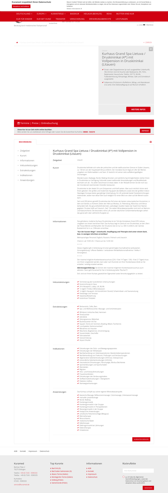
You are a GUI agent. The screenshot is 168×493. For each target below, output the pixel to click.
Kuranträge (58, 31)
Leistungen (122, 36)
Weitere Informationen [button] (74, 9)
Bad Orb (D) (56, 468)
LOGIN (140, 25)
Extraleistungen (27, 170)
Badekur (74, 31)
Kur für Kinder (24, 36)
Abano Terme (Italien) (60, 474)
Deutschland (24, 31)
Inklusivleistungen (29, 165)
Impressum (33, 451)
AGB (15, 451)
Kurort (23, 155)
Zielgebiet (25, 150)
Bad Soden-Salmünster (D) (62, 471)
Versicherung (77, 36)
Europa (41, 31)
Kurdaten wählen (141, 439)
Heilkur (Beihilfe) (93, 31)
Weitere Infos (138, 109)
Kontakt (23, 451)
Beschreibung (25, 142)
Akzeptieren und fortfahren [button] (21, 6)
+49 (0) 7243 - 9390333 (28, 473)
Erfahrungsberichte (100, 36)
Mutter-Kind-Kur (125, 31)
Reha (109, 31)
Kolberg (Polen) (57, 480)
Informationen (27, 160)
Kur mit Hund (44, 36)
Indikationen (26, 175)
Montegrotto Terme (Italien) (62, 477)
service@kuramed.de (21, 484)
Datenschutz (45, 451)
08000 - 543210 (89, 132)
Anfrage (145, 131)
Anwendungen (27, 180)
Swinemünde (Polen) (59, 483)
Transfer (60, 36)
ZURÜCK (148, 42)
